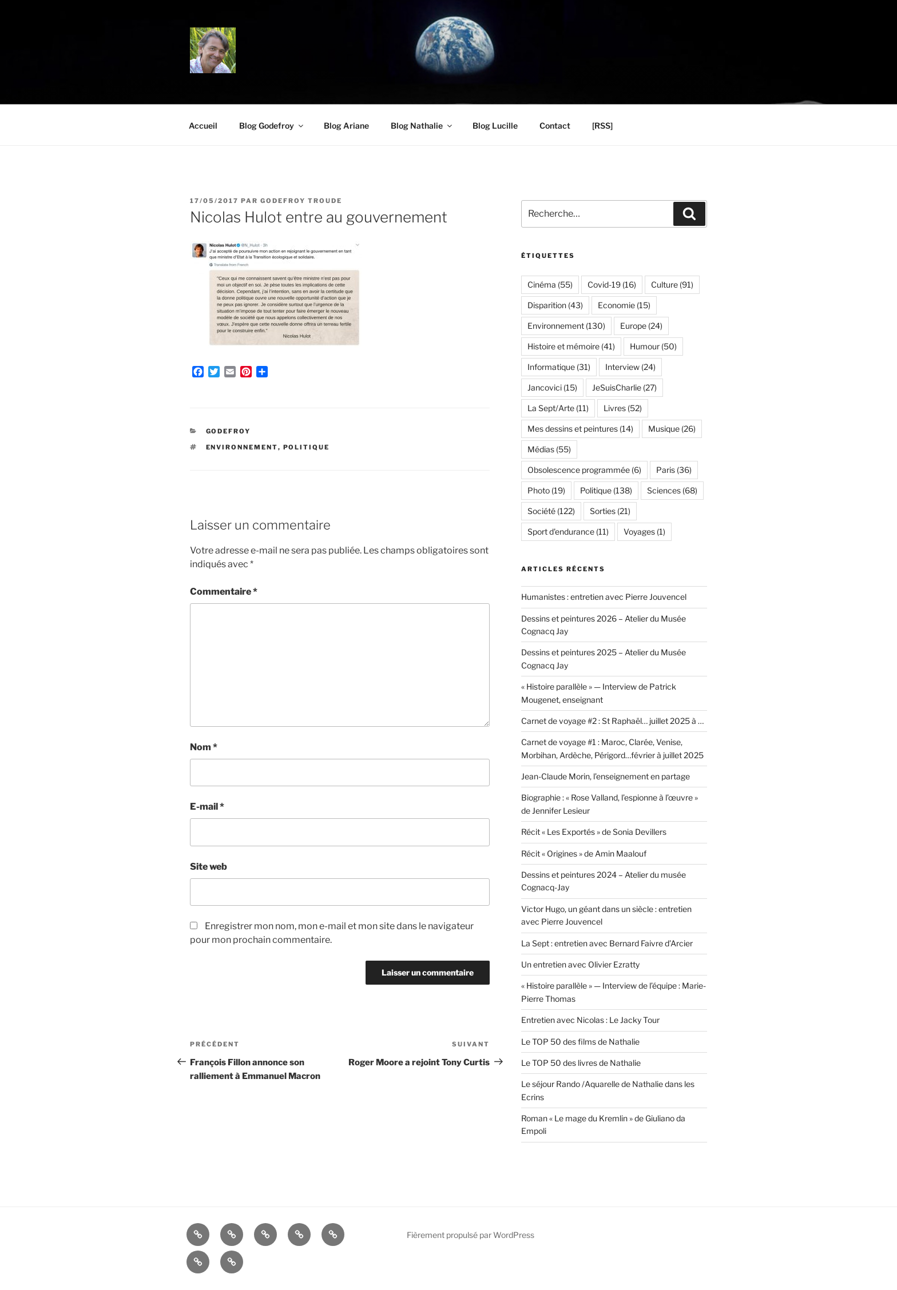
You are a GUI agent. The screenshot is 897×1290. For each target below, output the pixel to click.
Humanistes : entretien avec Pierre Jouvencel (603, 597)
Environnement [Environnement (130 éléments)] (566, 326)
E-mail (207, 806)
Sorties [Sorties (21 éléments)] (610, 511)
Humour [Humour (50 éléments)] (653, 346)
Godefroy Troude (301, 201)
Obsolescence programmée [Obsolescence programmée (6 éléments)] (584, 470)
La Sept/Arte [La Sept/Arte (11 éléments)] (558, 408)
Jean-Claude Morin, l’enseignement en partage (605, 776)
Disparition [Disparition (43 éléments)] (555, 305)
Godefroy (228, 431)
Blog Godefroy (272, 125)
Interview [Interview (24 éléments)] (630, 367)
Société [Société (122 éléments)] (551, 511)
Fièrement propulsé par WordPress (470, 1235)
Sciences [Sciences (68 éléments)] (672, 490)
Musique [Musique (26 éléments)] (672, 428)
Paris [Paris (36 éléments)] (674, 470)
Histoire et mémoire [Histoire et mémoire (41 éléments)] (571, 346)
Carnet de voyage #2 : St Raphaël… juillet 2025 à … (612, 721)
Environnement (242, 447)
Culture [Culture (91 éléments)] (672, 284)
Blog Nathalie (422, 125)
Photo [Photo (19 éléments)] (546, 490)
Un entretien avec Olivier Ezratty (580, 964)
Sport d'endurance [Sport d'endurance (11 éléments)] (568, 531)
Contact (554, 125)
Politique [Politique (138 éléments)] (606, 490)
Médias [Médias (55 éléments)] (549, 449)
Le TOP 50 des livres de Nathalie (581, 1063)
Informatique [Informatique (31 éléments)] (558, 367)
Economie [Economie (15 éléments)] (624, 305)
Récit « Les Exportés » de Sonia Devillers (593, 832)
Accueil (203, 125)
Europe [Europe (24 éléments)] (641, 326)
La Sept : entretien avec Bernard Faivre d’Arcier (607, 943)
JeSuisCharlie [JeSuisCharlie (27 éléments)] (624, 387)
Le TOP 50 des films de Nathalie (580, 1041)
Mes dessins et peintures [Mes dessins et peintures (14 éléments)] (580, 428)
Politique (306, 447)
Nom (203, 747)
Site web (208, 866)
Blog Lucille (495, 125)
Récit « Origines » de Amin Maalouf (583, 853)
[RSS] (602, 125)
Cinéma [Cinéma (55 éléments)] (550, 284)
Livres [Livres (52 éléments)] (623, 408)
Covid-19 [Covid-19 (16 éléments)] (612, 284)
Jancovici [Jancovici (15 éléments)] (552, 387)
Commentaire (223, 591)
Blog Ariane (346, 125)
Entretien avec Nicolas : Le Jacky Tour (590, 1020)
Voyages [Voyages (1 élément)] (644, 531)
